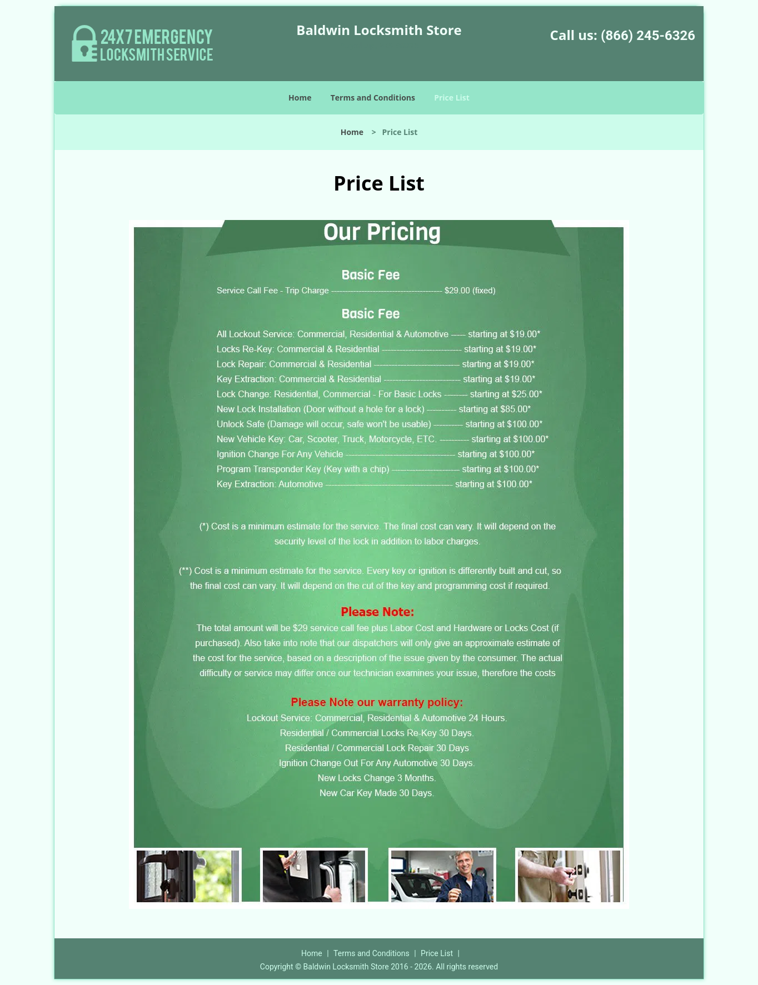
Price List (452, 97)
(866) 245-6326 (648, 35)
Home (299, 97)
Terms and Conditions (373, 97)
